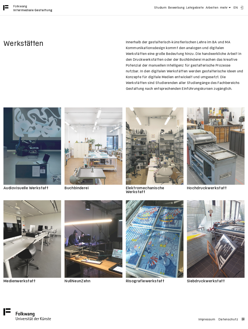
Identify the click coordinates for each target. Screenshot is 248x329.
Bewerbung (176, 7)
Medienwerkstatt (19, 281)
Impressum (207, 319)
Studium (160, 7)
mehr (226, 7)
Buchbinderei (77, 188)
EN (236, 7)
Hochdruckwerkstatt (207, 188)
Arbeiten (212, 7)
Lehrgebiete (195, 7)
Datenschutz (228, 319)
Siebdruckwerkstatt (206, 281)
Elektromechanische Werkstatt (145, 190)
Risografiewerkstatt (145, 281)
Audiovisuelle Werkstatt (25, 188)
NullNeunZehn (77, 281)
